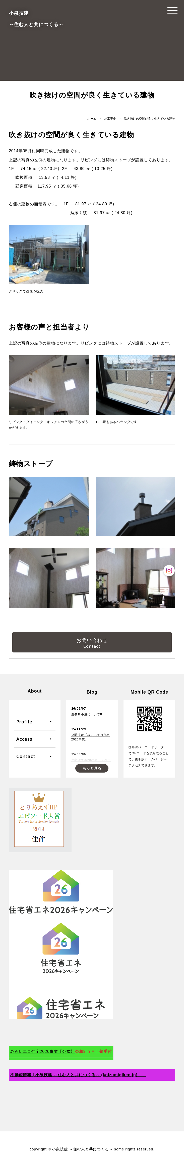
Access (24, 742)
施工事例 (110, 118)
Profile (24, 725)
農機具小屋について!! (86, 718)
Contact (25, 760)
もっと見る (92, 772)
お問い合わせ (92, 641)
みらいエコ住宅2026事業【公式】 (42, 1055)
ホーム (91, 118)
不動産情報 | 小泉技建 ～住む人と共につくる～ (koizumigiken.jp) (78, 1078)
